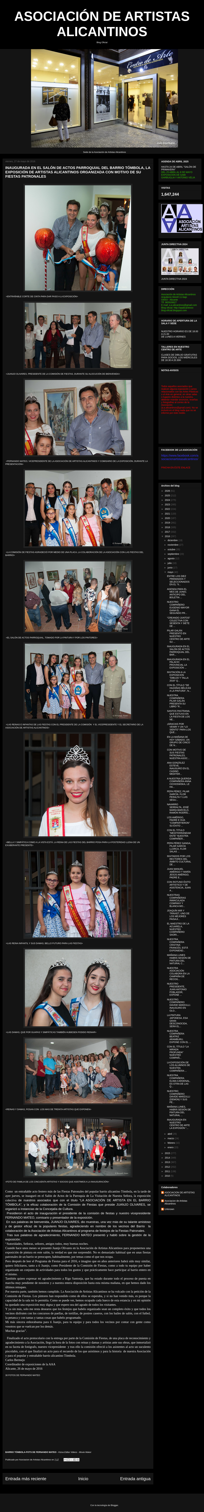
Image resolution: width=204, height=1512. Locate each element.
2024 (168, 500)
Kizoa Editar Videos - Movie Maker (74, 1452)
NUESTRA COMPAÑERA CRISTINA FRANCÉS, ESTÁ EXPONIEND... (177, 945)
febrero (171, 1143)
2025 (168, 495)
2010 (168, 1176)
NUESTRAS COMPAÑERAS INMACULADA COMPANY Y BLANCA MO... (176, 900)
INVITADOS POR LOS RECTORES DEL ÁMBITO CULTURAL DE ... (179, 860)
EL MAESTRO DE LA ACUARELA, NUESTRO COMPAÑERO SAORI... (178, 929)
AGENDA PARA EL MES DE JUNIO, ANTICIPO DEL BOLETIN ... (177, 593)
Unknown (169, 1209)
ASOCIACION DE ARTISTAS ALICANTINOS (180, 1194)
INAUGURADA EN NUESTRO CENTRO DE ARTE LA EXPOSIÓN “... (178, 1123)
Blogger (114, 1505)
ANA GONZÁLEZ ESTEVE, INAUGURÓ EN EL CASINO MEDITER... (178, 768)
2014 (168, 1157)
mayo (171, 572)
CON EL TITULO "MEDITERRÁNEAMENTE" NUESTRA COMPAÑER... (179, 834)
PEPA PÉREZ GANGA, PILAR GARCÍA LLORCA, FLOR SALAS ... (179, 847)
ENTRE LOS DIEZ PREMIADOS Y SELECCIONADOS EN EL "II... (178, 580)
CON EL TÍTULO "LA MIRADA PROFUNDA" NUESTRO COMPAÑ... (178, 1052)
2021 (168, 513)
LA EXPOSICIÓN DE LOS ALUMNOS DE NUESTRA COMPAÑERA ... (178, 1066)
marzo (171, 1138)
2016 (168, 536)
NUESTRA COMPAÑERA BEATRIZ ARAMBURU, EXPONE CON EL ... (179, 1036)
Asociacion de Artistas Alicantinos (176, 1202)
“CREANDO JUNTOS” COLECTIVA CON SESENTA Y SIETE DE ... (178, 621)
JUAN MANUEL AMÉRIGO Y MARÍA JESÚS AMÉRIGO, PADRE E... (178, 873)
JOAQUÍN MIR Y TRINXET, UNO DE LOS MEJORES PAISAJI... (178, 914)
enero (171, 1147)
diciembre (173, 540)
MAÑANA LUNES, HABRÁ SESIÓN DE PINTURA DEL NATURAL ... (179, 1110)
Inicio (83, 1478)
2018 (168, 527)
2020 (168, 518)
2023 (168, 504)
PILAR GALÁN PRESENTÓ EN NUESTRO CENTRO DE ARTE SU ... (178, 636)
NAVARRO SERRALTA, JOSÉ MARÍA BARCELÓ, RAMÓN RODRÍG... (178, 808)
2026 (168, 491)
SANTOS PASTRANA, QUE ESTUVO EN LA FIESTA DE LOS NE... (178, 715)
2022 (168, 509)
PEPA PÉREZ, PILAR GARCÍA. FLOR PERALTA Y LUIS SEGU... (178, 795)
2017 (168, 531)
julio (170, 563)
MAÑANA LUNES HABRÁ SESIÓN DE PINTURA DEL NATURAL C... (179, 959)
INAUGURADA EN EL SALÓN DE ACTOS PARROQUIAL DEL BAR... (178, 650)
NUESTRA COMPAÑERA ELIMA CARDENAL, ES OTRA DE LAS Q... (178, 1081)
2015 (168, 1153)
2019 (168, 522)
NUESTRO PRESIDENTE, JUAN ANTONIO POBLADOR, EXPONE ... (177, 989)
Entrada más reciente (25, 1478)
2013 (168, 1162)
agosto (171, 558)
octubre (172, 549)
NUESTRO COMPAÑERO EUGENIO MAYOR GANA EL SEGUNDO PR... (178, 607)
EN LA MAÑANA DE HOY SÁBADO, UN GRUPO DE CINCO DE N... (178, 741)
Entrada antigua (135, 1478)
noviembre (173, 544)
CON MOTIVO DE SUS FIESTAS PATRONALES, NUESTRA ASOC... (178, 753)
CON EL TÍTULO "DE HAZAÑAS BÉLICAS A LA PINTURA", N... (179, 688)
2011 (168, 1171)
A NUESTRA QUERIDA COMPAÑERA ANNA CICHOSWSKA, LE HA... (179, 782)
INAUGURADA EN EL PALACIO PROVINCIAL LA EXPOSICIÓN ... (178, 663)
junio (170, 567)
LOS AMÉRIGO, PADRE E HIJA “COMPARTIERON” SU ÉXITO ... (178, 821)
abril (170, 1134)
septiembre (174, 554)
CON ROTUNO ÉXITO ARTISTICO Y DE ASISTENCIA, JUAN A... (179, 886)
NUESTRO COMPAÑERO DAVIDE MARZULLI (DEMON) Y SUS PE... (178, 1097)
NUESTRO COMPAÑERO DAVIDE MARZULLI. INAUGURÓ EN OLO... (179, 1005)
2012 (168, 1167)
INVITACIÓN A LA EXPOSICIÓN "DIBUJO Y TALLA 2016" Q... (177, 676)
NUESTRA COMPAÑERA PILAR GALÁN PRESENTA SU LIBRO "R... (176, 701)
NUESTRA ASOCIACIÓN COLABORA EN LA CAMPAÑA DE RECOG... (178, 974)
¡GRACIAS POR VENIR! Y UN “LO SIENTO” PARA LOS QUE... (179, 728)
